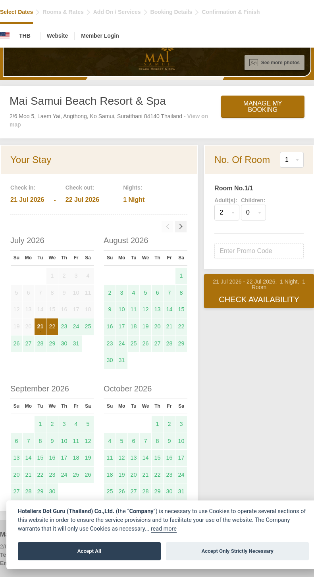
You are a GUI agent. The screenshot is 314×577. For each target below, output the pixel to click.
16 (110, 326)
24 (76, 326)
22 (52, 326)
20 (157, 326)
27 (28, 343)
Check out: (79, 187)
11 (134, 309)
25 (88, 326)
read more (164, 528)
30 (64, 343)
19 (146, 326)
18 (134, 326)
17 (122, 326)
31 (76, 343)
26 (16, 343)
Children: (253, 200)
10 (122, 309)
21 (40, 326)
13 (157, 309)
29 (52, 343)
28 (40, 343)
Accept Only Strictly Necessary (238, 551)
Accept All (89, 551)
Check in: (22, 187)
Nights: (132, 187)
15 (181, 309)
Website (57, 36)
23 (64, 326)
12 (146, 309)
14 (169, 309)
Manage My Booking (262, 106)
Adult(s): (225, 200)
